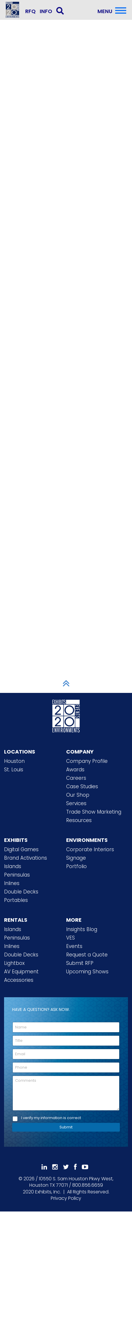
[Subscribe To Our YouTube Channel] (85, 1167)
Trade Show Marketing (93, 811)
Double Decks (21, 891)
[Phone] (66, 1067)
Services (76, 803)
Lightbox (14, 963)
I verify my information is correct (51, 1118)
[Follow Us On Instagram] (55, 1167)
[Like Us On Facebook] (75, 1167)
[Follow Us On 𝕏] (66, 1167)
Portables (16, 900)
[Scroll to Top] (66, 683)
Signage (76, 857)
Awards (75, 769)
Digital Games (21, 849)
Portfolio (76, 866)
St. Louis (13, 769)
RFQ (30, 11)
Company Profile (87, 761)
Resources (79, 820)
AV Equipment (21, 971)
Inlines (11, 883)
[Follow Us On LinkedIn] (44, 1167)
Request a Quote (87, 954)
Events (74, 946)
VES (70, 937)
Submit (66, 1127)
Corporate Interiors (90, 849)
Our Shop (77, 794)
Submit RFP (79, 963)
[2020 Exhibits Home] (66, 715)
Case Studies (82, 786)
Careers (76, 778)
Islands (12, 866)
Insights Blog (81, 929)
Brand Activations (25, 857)
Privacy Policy (66, 1198)
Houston (14, 761)
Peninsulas (17, 874)
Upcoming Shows (87, 971)
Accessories (18, 980)
